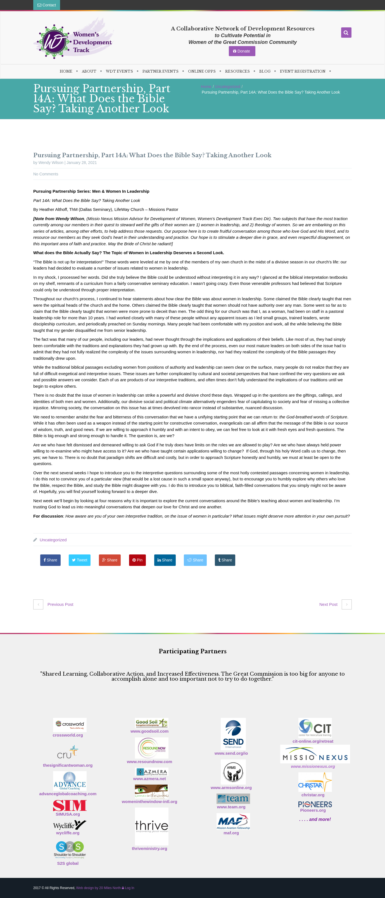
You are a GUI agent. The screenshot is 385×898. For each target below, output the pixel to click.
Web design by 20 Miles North (98, 888)
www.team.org (231, 806)
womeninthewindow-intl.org (149, 801)
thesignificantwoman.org (68, 765)
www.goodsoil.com (149, 731)
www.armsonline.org (231, 787)
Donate (242, 51)
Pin (144, 560)
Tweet (82, 560)
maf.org (231, 832)
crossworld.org (68, 735)
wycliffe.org (67, 832)
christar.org (313, 794)
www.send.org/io (231, 753)
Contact (46, 5)
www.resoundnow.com (149, 761)
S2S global (68, 863)
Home (206, 86)
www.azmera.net (149, 778)
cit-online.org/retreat (313, 741)
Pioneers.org (313, 810)
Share (52, 560)
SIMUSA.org (68, 814)
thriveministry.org (149, 848)
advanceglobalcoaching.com (67, 793)
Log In (128, 888)
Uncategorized (227, 86)
